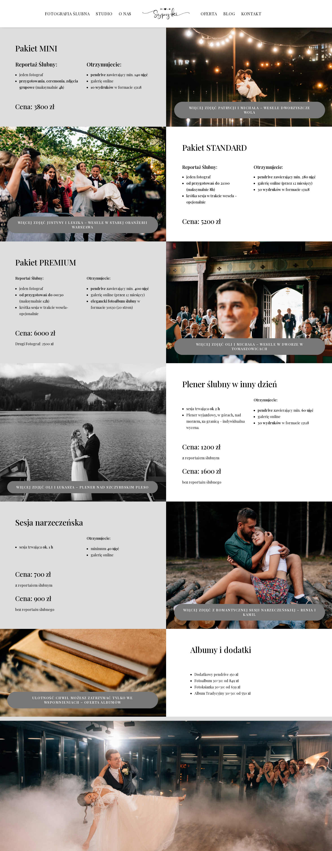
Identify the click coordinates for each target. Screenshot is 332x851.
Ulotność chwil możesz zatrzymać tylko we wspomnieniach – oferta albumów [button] (83, 700)
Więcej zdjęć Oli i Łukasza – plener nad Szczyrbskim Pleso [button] (82, 487)
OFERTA (209, 13)
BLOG (229, 13)
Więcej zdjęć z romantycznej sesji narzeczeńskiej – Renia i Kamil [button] (250, 612)
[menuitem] (67, 13)
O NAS (125, 13)
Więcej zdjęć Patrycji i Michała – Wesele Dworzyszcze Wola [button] (250, 110)
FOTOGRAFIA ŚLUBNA (67, 13)
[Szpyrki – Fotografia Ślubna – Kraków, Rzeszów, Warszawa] (166, 13)
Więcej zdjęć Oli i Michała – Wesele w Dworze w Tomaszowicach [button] (250, 346)
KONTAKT (251, 13)
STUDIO (104, 13)
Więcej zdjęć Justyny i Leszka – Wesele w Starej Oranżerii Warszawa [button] (83, 224)
